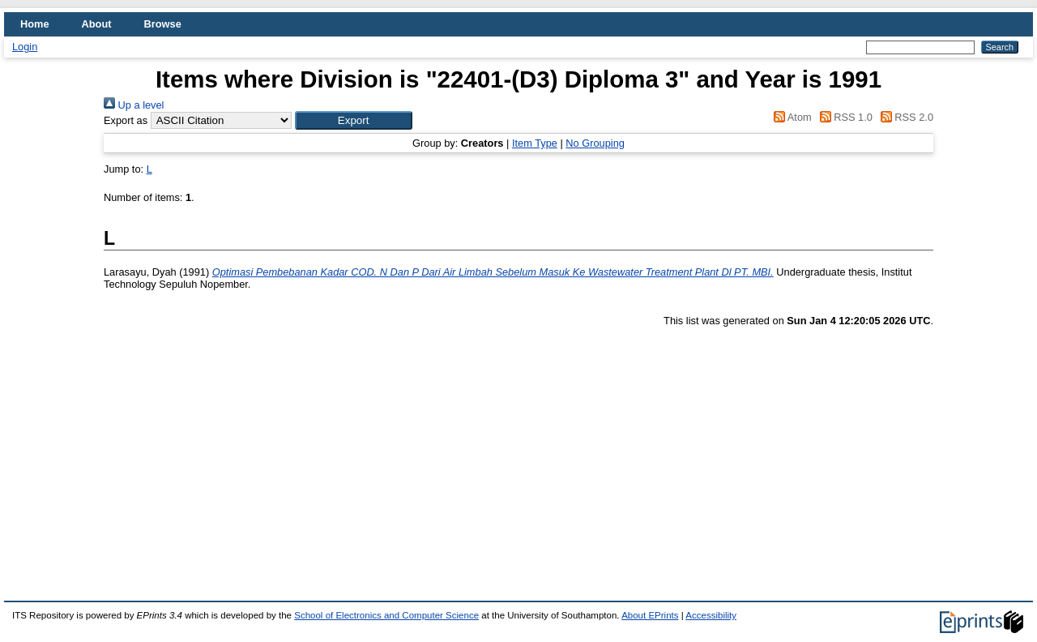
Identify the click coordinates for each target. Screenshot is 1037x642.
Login (24, 47)
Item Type (534, 143)
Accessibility (710, 615)
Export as (125, 120)
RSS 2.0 (904, 117)
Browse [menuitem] (162, 24)
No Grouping (595, 143)
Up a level (134, 105)
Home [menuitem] (34, 24)
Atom (790, 117)
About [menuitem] (97, 24)
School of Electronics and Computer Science (386, 615)
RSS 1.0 (843, 117)
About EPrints (649, 615)
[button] (353, 120)
